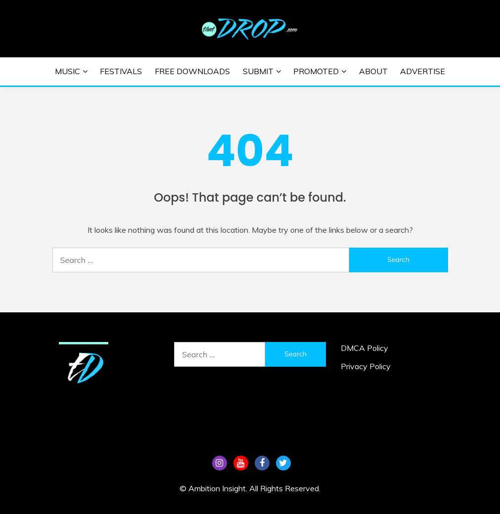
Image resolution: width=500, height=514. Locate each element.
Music (67, 71)
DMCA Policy (364, 348)
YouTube (240, 463)
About (373, 71)
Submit (258, 71)
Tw (283, 463)
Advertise (422, 71)
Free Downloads (192, 71)
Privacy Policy (366, 366)
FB (262, 463)
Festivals (121, 71)
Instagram (219, 463)
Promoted (316, 71)
